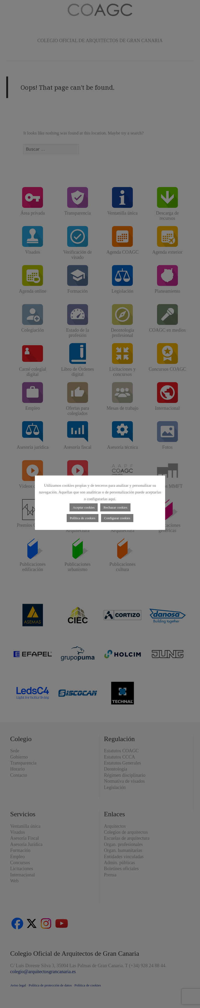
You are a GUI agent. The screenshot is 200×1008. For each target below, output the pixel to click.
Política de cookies (82, 518)
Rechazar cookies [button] (115, 507)
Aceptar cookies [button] (84, 507)
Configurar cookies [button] (117, 518)
